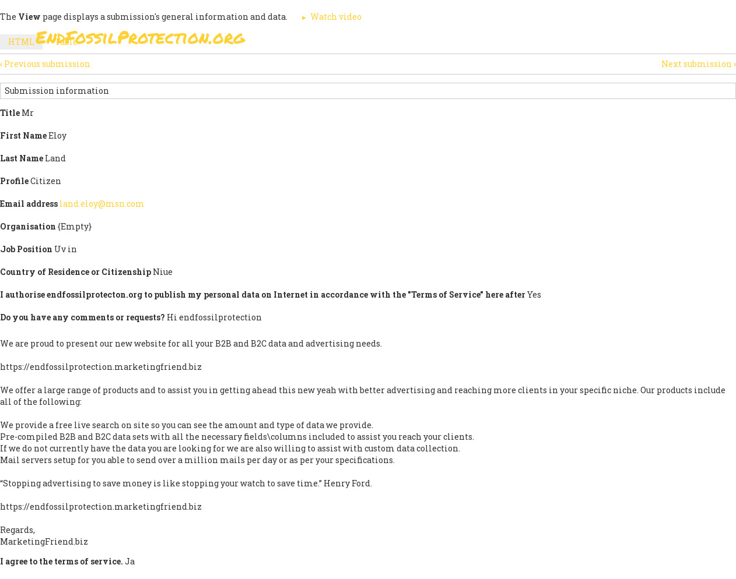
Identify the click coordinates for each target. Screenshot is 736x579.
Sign (356, 40)
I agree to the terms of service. (61, 561)
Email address (29, 203)
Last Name (21, 158)
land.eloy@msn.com (102, 203)
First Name (23, 135)
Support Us (509, 40)
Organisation (28, 226)
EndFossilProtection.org (140, 37)
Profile (14, 180)
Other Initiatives (638, 40)
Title (10, 112)
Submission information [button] (57, 90)
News (567, 40)
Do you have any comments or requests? (82, 317)
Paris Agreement (424, 40)
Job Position (26, 249)
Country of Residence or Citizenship (75, 271)
